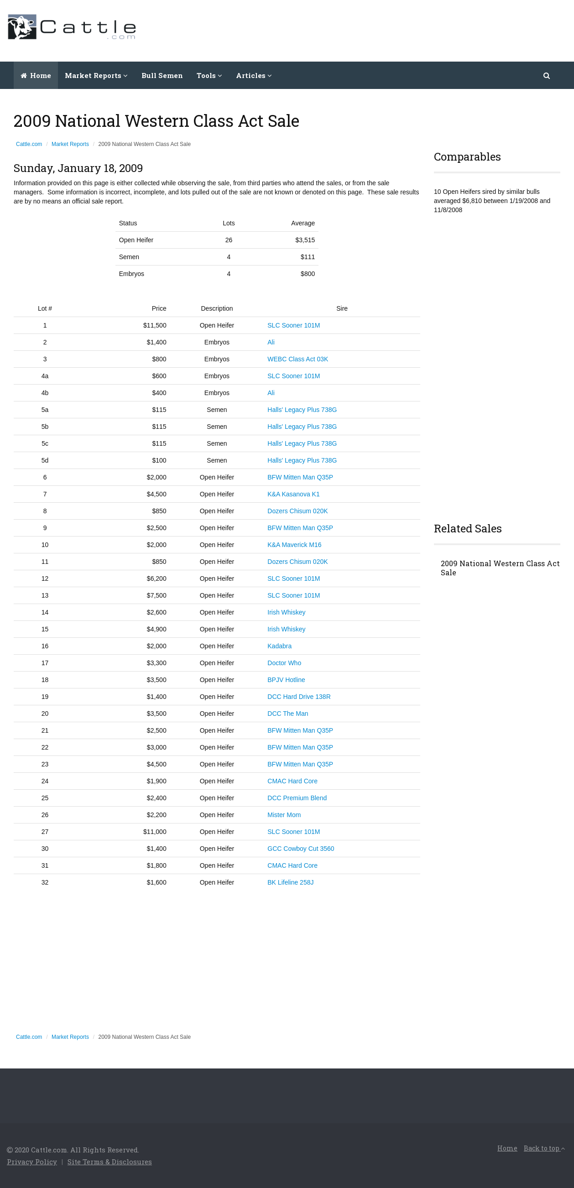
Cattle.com (29, 144)
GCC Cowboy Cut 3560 (300, 848)
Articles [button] (254, 75)
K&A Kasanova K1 (293, 494)
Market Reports (70, 144)
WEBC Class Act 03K (297, 359)
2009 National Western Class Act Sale (500, 568)
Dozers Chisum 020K (297, 511)
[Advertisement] (401, 29)
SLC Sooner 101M (293, 325)
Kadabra (279, 646)
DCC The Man (287, 713)
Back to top (544, 1148)
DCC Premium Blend (297, 798)
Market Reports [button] (96, 75)
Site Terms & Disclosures (110, 1161)
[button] (547, 75)
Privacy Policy (32, 1161)
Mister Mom (284, 814)
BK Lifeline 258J (290, 882)
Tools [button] (209, 75)
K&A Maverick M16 (294, 544)
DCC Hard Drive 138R (298, 696)
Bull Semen (162, 75)
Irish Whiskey (286, 612)
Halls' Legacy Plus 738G (302, 409)
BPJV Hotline (286, 679)
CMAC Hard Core (292, 781)
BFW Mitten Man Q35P (300, 477)
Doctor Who (284, 663)
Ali (271, 342)
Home (36, 75)
